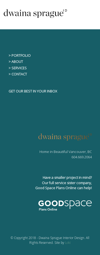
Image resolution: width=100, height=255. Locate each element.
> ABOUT (16, 61)
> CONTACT (18, 74)
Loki (68, 242)
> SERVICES (18, 68)
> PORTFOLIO (20, 55)
